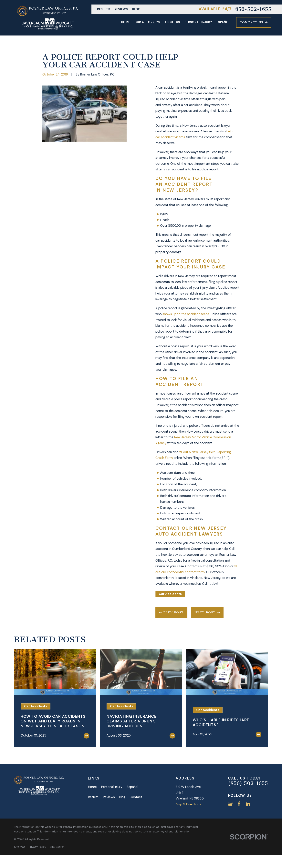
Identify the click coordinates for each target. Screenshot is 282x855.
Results (103, 9)
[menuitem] (20, 846)
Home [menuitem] (125, 22)
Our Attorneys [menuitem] (147, 22)
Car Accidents (170, 594)
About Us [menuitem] (172, 22)
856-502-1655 (253, 9)
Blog (136, 9)
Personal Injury (111, 787)
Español (132, 787)
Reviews (121, 9)
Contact (136, 797)
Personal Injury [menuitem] (198, 22)
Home (92, 787)
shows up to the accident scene (185, 314)
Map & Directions (188, 804)
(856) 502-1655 (248, 783)
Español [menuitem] (223, 22)
